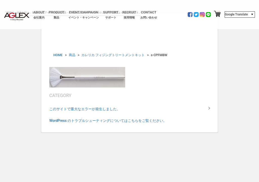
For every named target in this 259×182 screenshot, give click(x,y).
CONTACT (148, 15)
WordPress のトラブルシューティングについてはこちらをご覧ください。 (108, 121)
